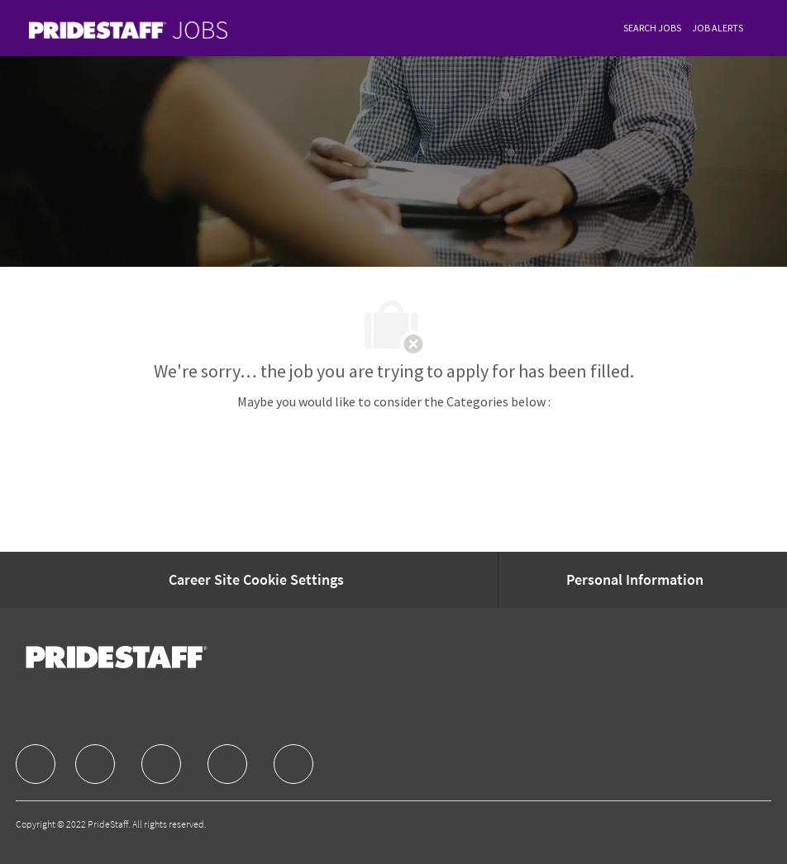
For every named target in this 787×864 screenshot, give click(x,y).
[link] (128, 30)
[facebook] (35, 764)
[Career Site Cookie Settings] (256, 580)
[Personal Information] (635, 580)
